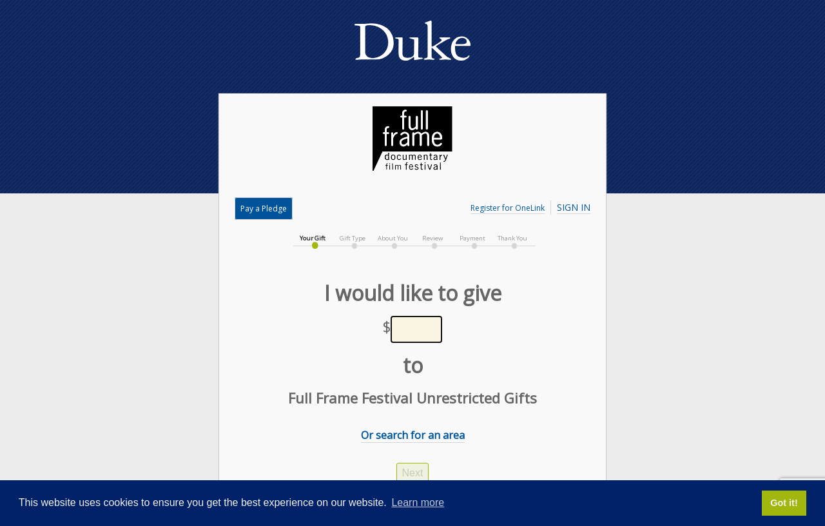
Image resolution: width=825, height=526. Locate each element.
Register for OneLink (508, 207)
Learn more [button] (417, 502)
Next (412, 472)
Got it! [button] (783, 503)
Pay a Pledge (263, 208)
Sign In (573, 207)
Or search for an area (413, 435)
